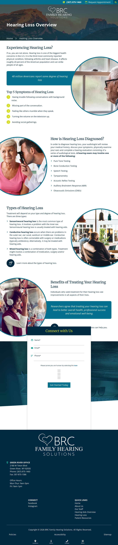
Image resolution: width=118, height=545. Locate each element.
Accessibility (60, 534)
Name (37, 340)
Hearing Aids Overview (85, 512)
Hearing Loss (81, 515)
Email (37, 348)
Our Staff (79, 509)
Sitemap (107, 534)
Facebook (32, 503)
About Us (79, 506)
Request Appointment (98, 2)
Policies (12, 534)
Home (10, 38)
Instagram (32, 506)
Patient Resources (83, 518)
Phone (37, 355)
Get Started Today (59, 384)
